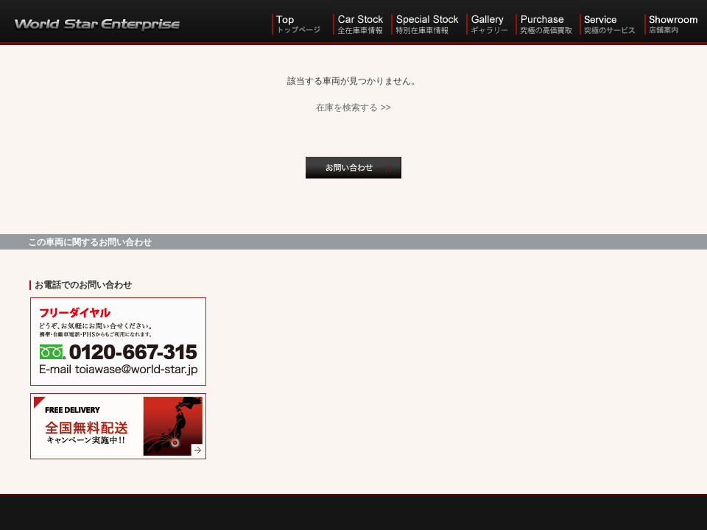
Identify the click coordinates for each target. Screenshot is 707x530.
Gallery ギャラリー (490, 21)
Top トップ (301, 21)
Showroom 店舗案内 (675, 21)
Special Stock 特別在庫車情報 (427, 21)
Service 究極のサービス (612, 21)
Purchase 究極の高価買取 (547, 21)
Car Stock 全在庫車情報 (361, 21)
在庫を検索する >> (353, 107)
